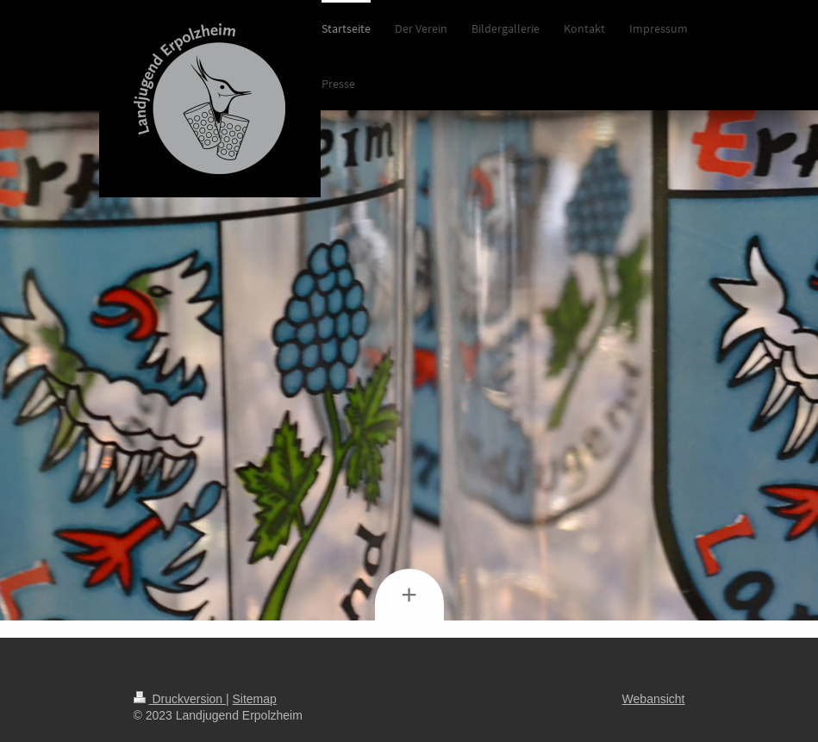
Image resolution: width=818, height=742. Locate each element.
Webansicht (653, 699)
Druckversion (180, 699)
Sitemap (255, 699)
